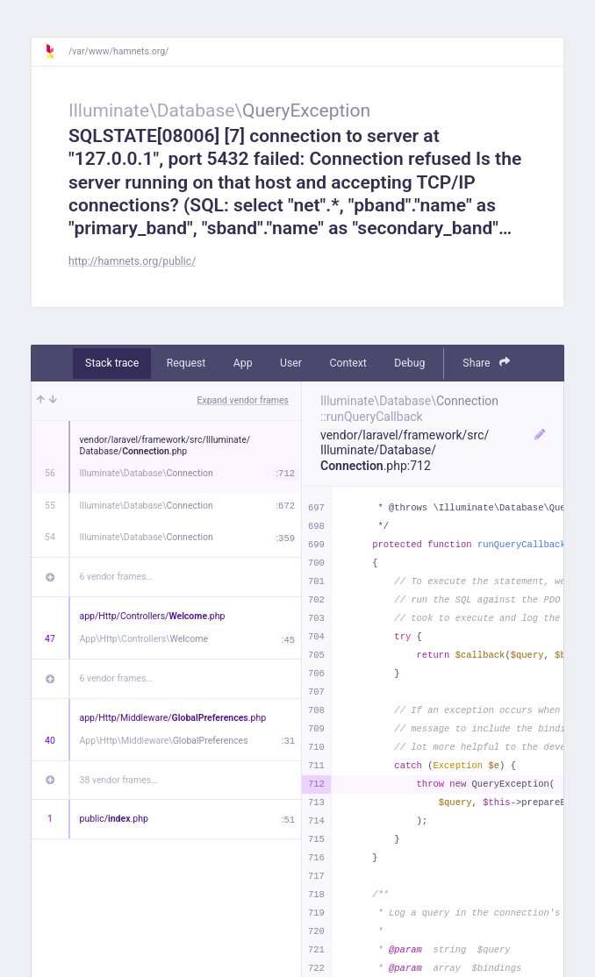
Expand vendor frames (243, 400)
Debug (409, 363)
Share (486, 362)
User (291, 363)
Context (347, 363)
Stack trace (112, 363)
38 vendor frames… (119, 780)
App (243, 363)
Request (186, 363)
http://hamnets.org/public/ (132, 261)
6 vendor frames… (116, 576)
